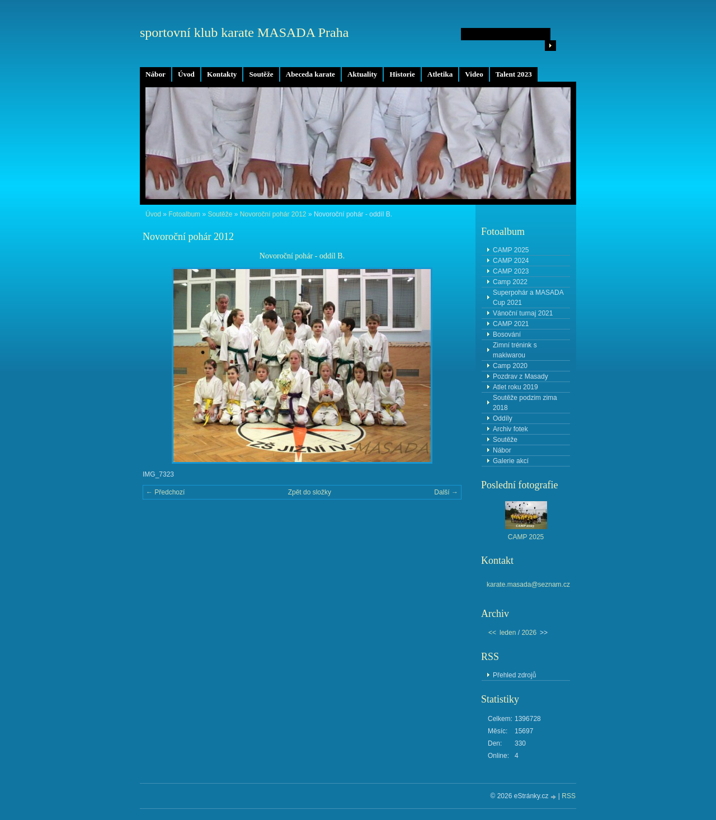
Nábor (155, 74)
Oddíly (502, 418)
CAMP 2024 (511, 261)
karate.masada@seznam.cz (528, 584)
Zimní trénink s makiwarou (515, 350)
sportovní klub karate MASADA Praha (244, 32)
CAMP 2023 (511, 271)
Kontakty (222, 74)
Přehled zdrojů (514, 675)
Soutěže (261, 74)
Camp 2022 (510, 282)
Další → (446, 492)
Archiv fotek (510, 429)
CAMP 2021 (511, 324)
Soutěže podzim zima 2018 (525, 403)
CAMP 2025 (511, 250)
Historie (401, 74)
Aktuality (362, 74)
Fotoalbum (184, 214)
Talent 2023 (514, 74)
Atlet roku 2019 (515, 387)
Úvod (186, 74)
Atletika (440, 74)
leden (508, 633)
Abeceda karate (310, 74)
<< (492, 633)
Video (474, 74)
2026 (528, 633)
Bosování (507, 334)
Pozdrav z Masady (520, 376)
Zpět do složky (309, 492)
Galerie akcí (511, 461)
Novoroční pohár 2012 (273, 214)
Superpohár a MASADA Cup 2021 (528, 298)
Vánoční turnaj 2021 (523, 313)
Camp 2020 (510, 366)
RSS (569, 796)
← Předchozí (165, 492)
